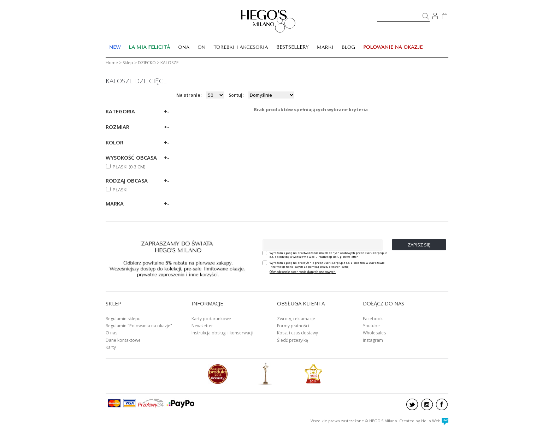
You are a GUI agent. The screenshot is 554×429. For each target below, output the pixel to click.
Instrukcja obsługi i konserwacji (222, 333)
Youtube (371, 326)
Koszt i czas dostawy (297, 333)
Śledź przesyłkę (292, 340)
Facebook (373, 319)
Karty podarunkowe (211, 319)
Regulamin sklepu (123, 319)
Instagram (373, 340)
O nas (111, 333)
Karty (111, 347)
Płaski (120, 189)
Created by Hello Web (423, 420)
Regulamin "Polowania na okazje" (139, 326)
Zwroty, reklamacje (296, 319)
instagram (427, 404)
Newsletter (202, 326)
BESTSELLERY (292, 47)
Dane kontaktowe (123, 340)
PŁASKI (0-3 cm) (129, 166)
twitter (412, 404)
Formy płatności (293, 326)
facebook (442, 404)
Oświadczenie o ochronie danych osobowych (303, 271)
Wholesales (374, 333)
